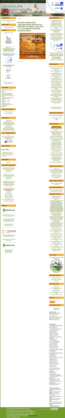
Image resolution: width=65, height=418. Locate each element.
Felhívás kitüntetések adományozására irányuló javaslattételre (7, 104)
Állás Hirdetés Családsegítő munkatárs (56, 69)
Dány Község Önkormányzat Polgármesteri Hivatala (8, 154)
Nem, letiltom (54, 410)
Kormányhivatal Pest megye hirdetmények (56, 288)
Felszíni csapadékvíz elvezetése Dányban (56, 57)
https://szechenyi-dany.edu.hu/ (54, 394)
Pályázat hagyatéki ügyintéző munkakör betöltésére (56, 82)
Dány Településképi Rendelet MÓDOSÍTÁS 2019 (56, 140)
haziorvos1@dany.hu (57, 328)
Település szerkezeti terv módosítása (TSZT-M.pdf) (56, 147)
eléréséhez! (56, 280)
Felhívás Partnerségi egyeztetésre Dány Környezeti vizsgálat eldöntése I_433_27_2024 (56, 159)
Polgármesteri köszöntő (7, 152)
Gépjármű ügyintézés (8, 196)
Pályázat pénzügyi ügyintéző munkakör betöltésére (56, 108)
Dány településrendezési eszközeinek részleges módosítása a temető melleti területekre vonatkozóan (56, 143)
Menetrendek (56, 308)
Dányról (4, 155)
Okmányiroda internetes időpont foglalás (56, 293)
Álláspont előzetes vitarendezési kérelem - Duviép (56, 247)
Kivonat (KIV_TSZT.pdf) (56, 151)
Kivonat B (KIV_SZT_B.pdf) (56, 153)
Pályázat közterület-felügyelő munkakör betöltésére (56, 74)
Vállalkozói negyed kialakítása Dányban (56, 27)
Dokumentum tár (56, 290)
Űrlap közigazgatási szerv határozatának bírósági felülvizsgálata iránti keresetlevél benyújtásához (8, 123)
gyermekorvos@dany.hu (58, 357)
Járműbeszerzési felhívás (56, 175)
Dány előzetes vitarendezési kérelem (56, 239)
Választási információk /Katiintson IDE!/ (9, 21)
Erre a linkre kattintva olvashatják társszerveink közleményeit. (56, 190)
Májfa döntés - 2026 (6, 101)
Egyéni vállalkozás (8, 194)
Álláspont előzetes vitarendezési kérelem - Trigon (56, 237)
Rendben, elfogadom (45, 410)
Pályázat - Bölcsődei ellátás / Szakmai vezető (56, 102)
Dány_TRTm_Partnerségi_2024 (56, 162)
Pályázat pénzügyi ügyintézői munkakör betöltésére (56, 79)
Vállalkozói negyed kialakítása (56, 52)
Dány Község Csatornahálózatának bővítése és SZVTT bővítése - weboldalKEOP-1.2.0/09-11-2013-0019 (56, 170)
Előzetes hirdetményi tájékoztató (56, 137)
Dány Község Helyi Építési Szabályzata (56, 184)
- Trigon (58, 242)
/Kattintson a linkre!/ (56, 173)
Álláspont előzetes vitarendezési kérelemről (56, 231)
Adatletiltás (8, 191)
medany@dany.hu (56, 341)
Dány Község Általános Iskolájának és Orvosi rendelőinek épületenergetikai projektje (56, 34)
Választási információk (8, 27)
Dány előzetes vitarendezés (56, 233)
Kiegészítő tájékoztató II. (56, 227)
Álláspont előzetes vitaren (56, 234)
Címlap (19, 18)
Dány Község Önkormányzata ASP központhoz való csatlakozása (56, 30)
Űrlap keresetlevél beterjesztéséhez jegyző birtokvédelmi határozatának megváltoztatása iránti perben (8, 128)
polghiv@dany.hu (55, 319)
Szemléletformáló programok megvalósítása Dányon (56, 21)
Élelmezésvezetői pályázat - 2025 (56, 66)
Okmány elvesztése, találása (9, 199)
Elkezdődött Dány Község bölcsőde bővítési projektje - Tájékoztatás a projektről (56, 24)
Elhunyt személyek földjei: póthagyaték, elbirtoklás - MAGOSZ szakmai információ (8, 94)
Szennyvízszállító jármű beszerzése (56, 177)
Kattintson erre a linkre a (56, 277)
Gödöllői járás (56, 286)
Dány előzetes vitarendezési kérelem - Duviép (56, 250)
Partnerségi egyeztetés (56, 279)
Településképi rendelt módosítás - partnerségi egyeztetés (56, 155)
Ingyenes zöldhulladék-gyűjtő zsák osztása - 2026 (8, 98)
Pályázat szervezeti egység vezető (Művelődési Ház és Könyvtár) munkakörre (56, 99)
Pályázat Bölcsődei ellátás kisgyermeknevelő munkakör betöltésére (56, 87)
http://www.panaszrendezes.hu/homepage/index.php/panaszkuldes (8, 137)
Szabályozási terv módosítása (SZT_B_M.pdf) (56, 150)
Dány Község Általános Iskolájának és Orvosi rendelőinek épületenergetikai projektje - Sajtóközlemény (56, 38)
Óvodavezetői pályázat (56, 92)
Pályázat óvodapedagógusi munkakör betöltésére (56, 84)
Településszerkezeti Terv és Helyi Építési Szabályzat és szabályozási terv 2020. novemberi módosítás (56, 133)
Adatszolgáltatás (8, 193)
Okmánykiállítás (8, 198)
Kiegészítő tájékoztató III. (56, 229)
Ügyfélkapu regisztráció (8, 201)
